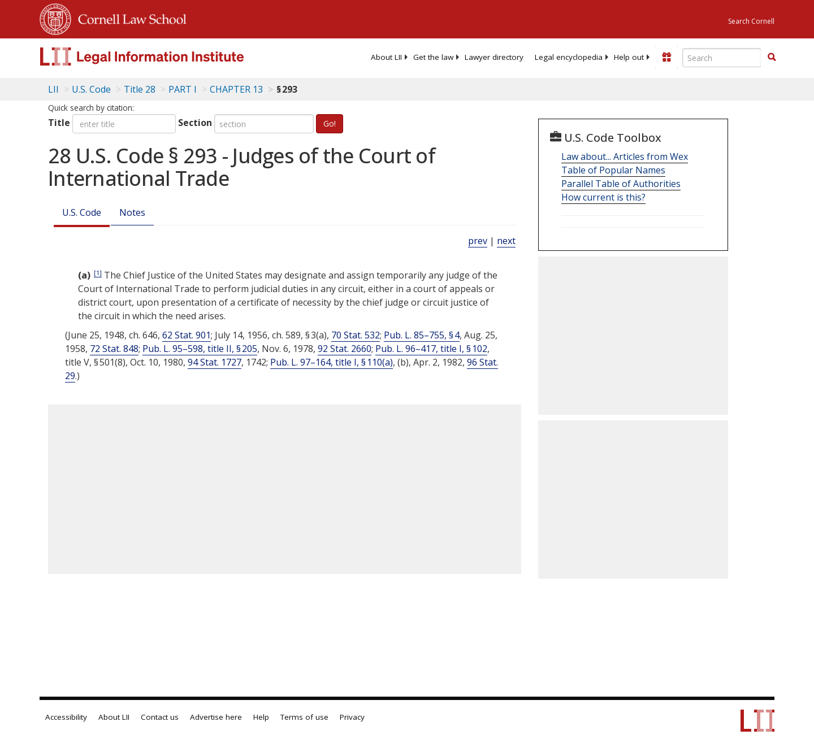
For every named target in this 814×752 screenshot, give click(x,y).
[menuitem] (386, 57)
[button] (772, 57)
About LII (386, 57)
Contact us (160, 717)
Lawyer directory (494, 57)
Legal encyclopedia (569, 57)
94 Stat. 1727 (214, 362)
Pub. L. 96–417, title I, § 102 (431, 348)
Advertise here (216, 717)
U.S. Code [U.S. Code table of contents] (91, 89)
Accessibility (66, 717)
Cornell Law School (129, 17)
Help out (629, 57)
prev (477, 240)
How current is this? (603, 197)
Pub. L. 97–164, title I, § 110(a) (331, 362)
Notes (132, 212)
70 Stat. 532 (355, 335)
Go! (329, 123)
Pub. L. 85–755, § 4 (422, 335)
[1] (98, 272)
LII (53, 89)
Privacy (352, 717)
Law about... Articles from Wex (624, 156)
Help (261, 717)
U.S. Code (81, 212)
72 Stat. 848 (114, 348)
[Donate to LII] (666, 57)
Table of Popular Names (613, 170)
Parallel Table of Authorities (621, 183)
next (506, 240)
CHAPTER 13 (236, 89)
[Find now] (771, 58)
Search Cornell (751, 21)
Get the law (433, 57)
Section (195, 122)
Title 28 (139, 89)
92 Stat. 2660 (344, 348)
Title (59, 122)
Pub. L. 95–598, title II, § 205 (199, 348)
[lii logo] (166, 56)
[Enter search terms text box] (721, 57)
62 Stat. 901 (186, 335)
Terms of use (304, 717)
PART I (182, 89)
